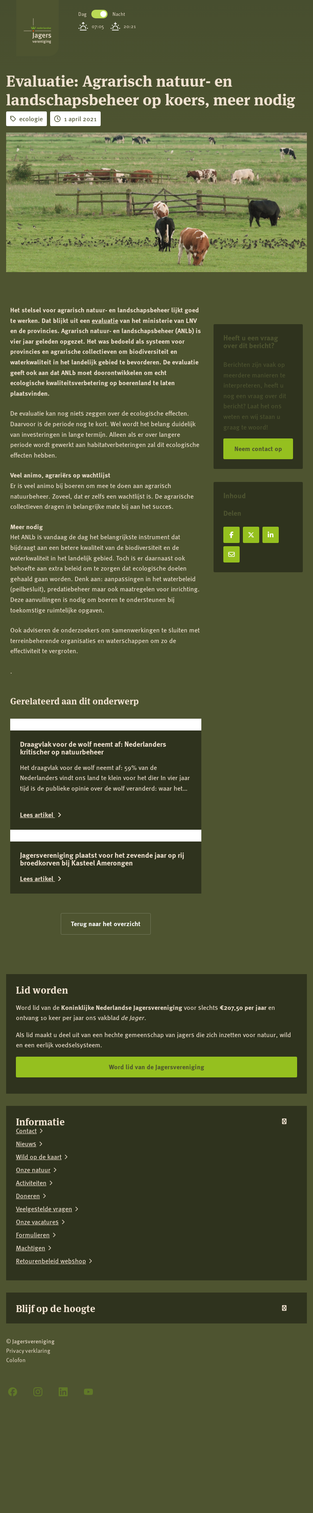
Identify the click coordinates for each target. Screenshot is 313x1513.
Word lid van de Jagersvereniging (156, 1185)
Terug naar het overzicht (106, 1042)
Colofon (16, 1479)
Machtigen (30, 1366)
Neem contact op (258, 448)
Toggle (99, 14)
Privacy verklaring (28, 1469)
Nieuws (26, 1262)
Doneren (28, 1314)
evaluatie (105, 320)
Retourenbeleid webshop (51, 1379)
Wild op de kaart (39, 1275)
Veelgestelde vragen (44, 1327)
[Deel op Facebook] (231, 535)
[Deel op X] (251, 535)
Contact (26, 1249)
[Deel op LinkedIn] (270, 535)
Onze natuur (33, 1288)
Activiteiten (31, 1301)
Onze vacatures (37, 1340)
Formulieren (33, 1353)
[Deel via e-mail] (231, 554)
